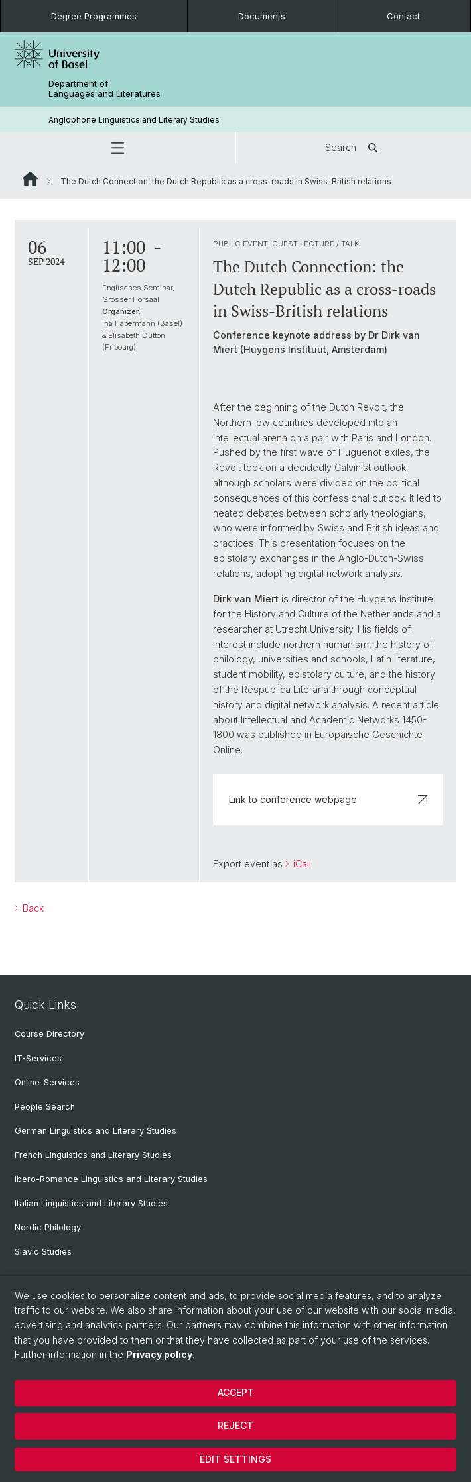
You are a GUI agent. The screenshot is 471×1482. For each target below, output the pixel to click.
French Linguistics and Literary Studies (93, 1155)
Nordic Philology (48, 1227)
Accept (236, 1392)
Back (32, 908)
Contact (403, 16)
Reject (235, 1425)
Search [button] (354, 148)
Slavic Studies (43, 1252)
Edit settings (235, 1459)
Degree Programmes (94, 16)
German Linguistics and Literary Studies (95, 1131)
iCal (300, 863)
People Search (45, 1107)
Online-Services (47, 1082)
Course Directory (49, 1034)
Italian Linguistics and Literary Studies (91, 1203)
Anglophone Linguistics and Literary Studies (134, 120)
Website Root (30, 179)
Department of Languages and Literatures (104, 89)
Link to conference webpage (328, 799)
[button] (117, 148)
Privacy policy (159, 1354)
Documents (261, 16)
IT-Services (38, 1058)
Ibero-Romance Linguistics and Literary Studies (111, 1179)
